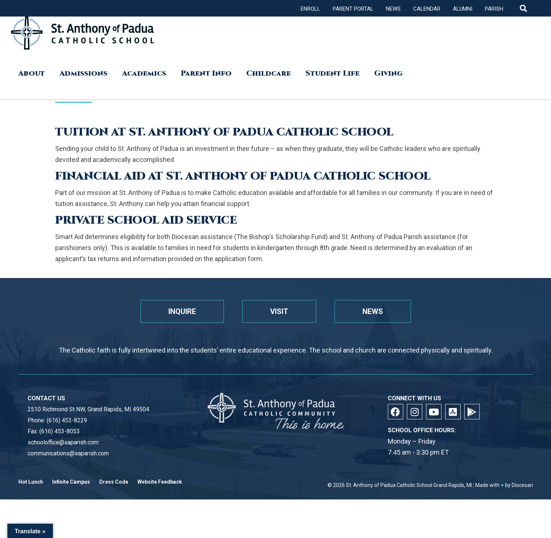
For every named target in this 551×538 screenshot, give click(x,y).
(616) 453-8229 (67, 420)
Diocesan (522, 485)
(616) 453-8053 (59, 431)
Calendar (426, 9)
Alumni (462, 9)
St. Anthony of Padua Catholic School (389, 485)
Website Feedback (159, 482)
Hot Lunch (30, 482)
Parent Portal (353, 9)
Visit (279, 311)
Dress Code (113, 482)
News (393, 9)
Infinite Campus (71, 482)
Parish (494, 9)
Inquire (182, 311)
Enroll (310, 9)
